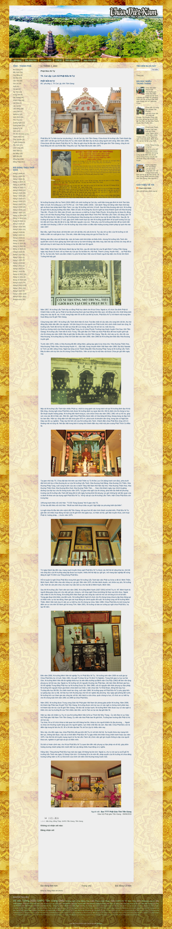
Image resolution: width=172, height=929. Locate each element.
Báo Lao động (114, 903)
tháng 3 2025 (17, 207)
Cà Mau (16, 78)
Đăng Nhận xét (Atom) (55, 891)
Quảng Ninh (17, 125)
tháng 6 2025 (17, 199)
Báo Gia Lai (96, 912)
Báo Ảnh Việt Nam (33, 903)
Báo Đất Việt (138, 912)
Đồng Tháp (57, 821)
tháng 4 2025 (17, 204)
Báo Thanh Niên (80, 903)
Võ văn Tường (21, 900)
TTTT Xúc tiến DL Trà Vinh (40, 914)
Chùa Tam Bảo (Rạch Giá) (151, 89)
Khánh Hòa (17, 100)
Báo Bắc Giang (149, 908)
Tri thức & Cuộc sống (51, 903)
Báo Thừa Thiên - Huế (89, 908)
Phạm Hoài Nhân (145, 188)
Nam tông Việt (89, 60)
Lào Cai (16, 106)
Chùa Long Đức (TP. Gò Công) (151, 166)
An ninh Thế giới (136, 908)
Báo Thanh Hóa (26, 908)
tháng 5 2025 (17, 201)
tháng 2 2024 (17, 238)
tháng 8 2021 (17, 299)
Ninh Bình (16, 117)
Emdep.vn (147, 912)
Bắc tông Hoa (31, 60)
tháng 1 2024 (17, 241)
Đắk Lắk (16, 156)
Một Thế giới (155, 912)
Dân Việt (119, 906)
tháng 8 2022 (17, 285)
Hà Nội (15, 89)
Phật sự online (155, 910)
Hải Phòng (16, 97)
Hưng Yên (16, 95)
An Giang (16, 69)
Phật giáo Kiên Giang (142, 910)
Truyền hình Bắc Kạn (70, 914)
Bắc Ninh (16, 72)
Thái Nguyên (17, 139)
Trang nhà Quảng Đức (56, 914)
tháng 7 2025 (17, 196)
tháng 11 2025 (18, 185)
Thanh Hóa (17, 137)
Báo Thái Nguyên (39, 910)
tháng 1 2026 (17, 179)
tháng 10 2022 (18, 280)
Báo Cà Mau (86, 912)
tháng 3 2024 (17, 235)
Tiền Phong (29, 906)
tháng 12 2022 (18, 274)
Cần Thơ (16, 81)
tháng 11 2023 (18, 246)
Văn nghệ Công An (29, 912)
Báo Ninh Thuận (117, 912)
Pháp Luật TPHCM (64, 910)
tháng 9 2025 (17, 190)
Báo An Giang (87, 906)
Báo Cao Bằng (77, 912)
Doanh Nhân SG (109, 906)
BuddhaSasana (55, 912)
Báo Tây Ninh (38, 908)
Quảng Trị (16, 128)
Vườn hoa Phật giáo (115, 914)
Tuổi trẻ (66, 906)
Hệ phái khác (46, 60)
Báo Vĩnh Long (128, 912)
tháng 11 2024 (18, 218)
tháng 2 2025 (17, 210)
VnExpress (17, 903)
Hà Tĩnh (16, 92)
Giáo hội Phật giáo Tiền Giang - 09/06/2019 (114, 814)
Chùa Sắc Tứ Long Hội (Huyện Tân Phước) (152, 109)
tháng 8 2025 (17, 193)
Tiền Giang (79, 821)
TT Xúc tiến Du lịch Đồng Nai (82, 910)
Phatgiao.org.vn (148, 901)
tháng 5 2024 (17, 232)
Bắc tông (17, 60)
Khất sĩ (58, 60)
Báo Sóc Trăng (107, 910)
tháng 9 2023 (17, 252)
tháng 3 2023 (17, 266)
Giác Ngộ (75, 906)
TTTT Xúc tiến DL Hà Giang (22, 914)
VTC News (97, 910)
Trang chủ (86, 886)
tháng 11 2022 (18, 277)
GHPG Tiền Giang (68, 821)
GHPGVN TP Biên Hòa (126, 901)
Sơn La (15, 131)
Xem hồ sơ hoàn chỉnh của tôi (146, 191)
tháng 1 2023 (17, 271)
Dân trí (98, 906)
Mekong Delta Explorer (98, 903)
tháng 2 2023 (17, 269)
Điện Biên (16, 151)
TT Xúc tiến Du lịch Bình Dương (109, 908)
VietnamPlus (18, 912)
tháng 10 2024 (18, 221)
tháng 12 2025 (18, 182)
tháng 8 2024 (17, 224)
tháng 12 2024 (18, 215)
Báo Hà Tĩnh (150, 906)
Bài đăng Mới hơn (49, 886)
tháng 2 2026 (17, 176)
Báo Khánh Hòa (106, 912)
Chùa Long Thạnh (152, 127)
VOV (38, 906)
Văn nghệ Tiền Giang (101, 914)
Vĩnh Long (16, 148)
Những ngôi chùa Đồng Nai (77, 901)
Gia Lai (15, 83)
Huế (14, 86)
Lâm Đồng (16, 109)
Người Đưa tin (130, 910)
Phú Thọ (16, 120)
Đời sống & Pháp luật (134, 914)
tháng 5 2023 (17, 260)
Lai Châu (16, 103)
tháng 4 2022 (17, 294)
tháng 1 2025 (17, 212)
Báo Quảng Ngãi (26, 910)
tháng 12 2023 (18, 243)
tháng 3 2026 (17, 173)
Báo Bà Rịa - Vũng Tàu (51, 906)
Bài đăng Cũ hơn (123, 886)
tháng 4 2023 (17, 263)
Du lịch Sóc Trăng (119, 910)
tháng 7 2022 (17, 288)
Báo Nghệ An (75, 908)
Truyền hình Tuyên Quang (86, 914)
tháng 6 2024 (17, 229)
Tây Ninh (16, 145)
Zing (124, 914)
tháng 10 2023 (18, 249)
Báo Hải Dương (147, 903)
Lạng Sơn (16, 111)
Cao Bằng (16, 75)
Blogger (99, 923)
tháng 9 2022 (17, 282)
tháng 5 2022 (17, 291)
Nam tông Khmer (72, 60)
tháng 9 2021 (17, 296)
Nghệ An (16, 114)
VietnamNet (66, 903)
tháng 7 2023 (17, 257)
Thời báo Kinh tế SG (130, 903)
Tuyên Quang (18, 142)
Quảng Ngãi (17, 123)
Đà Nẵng (16, 153)
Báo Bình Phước (66, 912)
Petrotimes (125, 908)
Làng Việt (66, 908)
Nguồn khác (52, 910)
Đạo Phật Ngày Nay (42, 912)
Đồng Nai (16, 159)
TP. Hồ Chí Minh (18, 134)
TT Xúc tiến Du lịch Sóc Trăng (134, 906)
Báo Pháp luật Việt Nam (52, 908)
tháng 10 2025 (18, 187)
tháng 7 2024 (17, 227)
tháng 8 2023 (17, 254)
